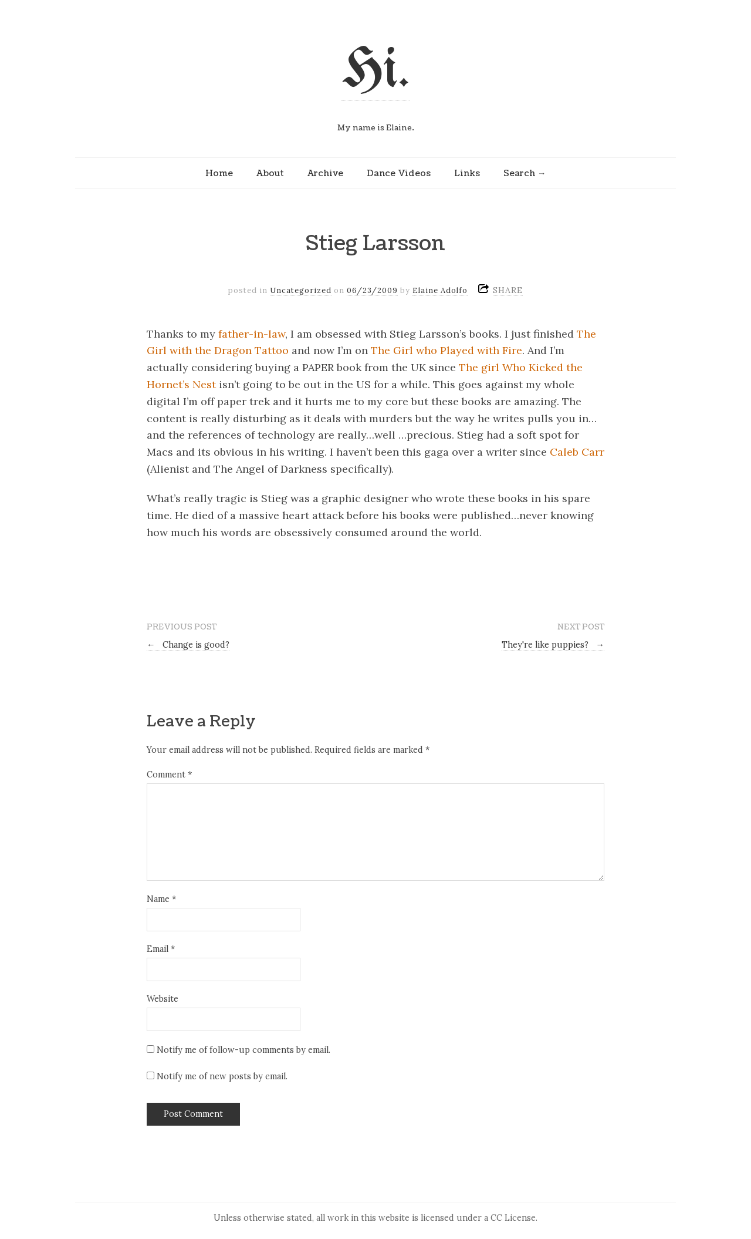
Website (162, 999)
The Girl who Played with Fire (446, 350)
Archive (325, 173)
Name (161, 899)
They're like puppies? (553, 644)
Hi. (375, 71)
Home (219, 173)
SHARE (508, 290)
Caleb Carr (577, 452)
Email (161, 949)
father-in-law (251, 334)
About (270, 173)
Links (467, 173)
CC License (513, 1218)
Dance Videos (399, 173)
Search (519, 173)
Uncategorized (300, 290)
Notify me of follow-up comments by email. (243, 1050)
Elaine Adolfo (440, 290)
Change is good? (188, 644)
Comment (169, 774)
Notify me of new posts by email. (222, 1076)
